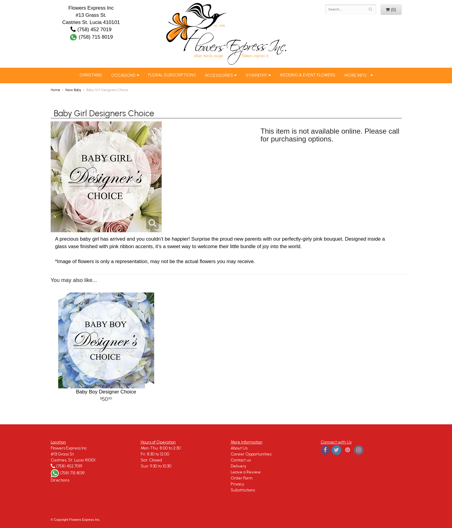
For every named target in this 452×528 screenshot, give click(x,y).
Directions (60, 480)
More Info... (356, 75)
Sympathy (256, 75)
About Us (239, 448)
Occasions (123, 75)
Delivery (238, 466)
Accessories (219, 75)
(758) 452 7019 (91, 29)
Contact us (241, 460)
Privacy (237, 484)
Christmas (90, 75)
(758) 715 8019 (91, 37)
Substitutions (243, 490)
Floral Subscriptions (172, 75)
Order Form (242, 478)
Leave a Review (246, 472)
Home (55, 90)
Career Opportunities (251, 454)
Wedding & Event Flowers (307, 75)
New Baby (73, 90)
